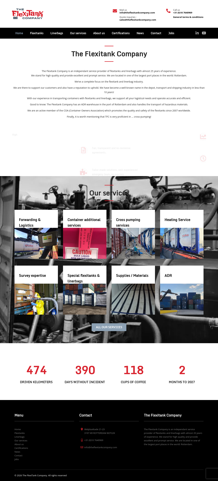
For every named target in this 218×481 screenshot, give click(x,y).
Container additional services (83, 222)
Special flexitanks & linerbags (83, 278)
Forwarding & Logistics (30, 222)
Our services (78, 33)
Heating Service (177, 220)
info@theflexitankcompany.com (137, 12)
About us (99, 33)
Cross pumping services (128, 222)
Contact (156, 33)
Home (19, 33)
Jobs (171, 33)
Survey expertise (32, 275)
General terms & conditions (188, 17)
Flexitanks (36, 33)
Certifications (121, 33)
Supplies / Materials (132, 275)
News (140, 33)
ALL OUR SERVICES (109, 327)
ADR (168, 275)
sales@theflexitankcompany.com (138, 19)
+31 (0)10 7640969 (182, 12)
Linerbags (56, 33)
